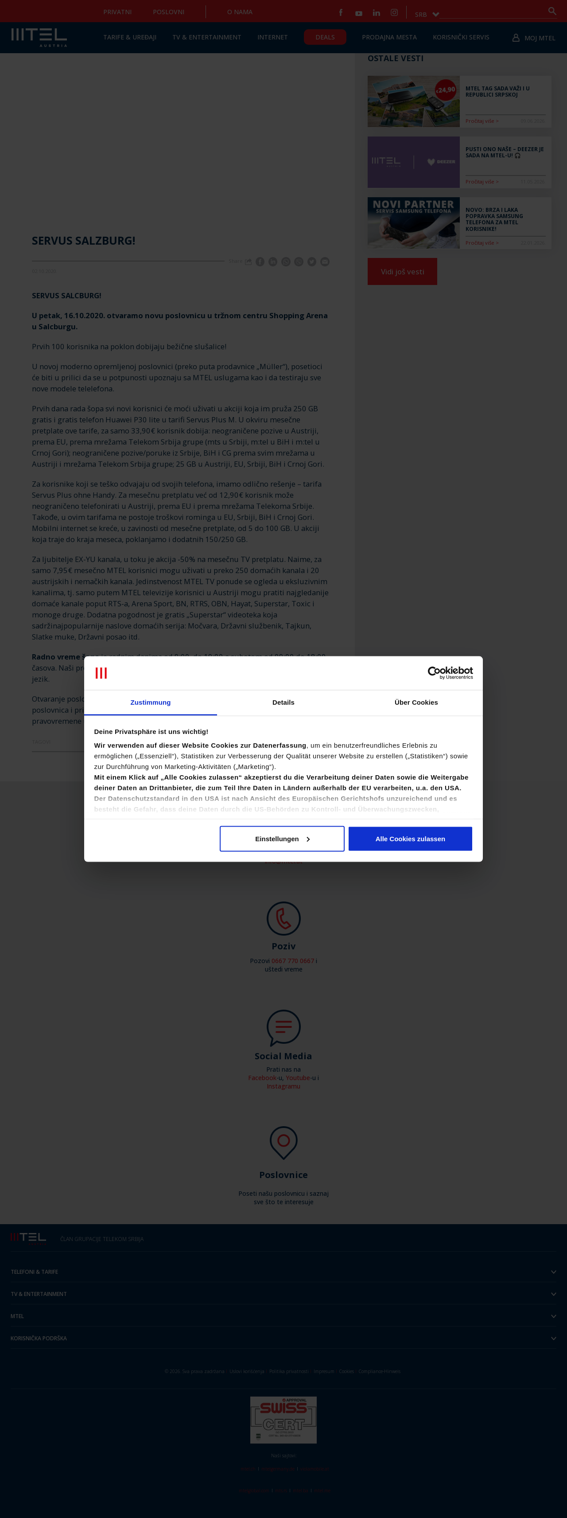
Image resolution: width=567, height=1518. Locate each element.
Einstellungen (282, 838)
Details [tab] (283, 702)
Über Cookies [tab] (416, 702)
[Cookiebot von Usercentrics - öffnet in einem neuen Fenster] (434, 673)
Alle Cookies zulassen (411, 838)
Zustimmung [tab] (151, 702)
